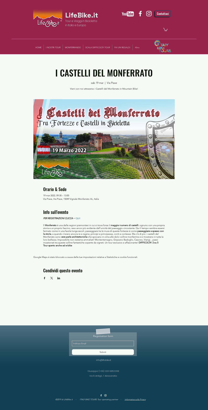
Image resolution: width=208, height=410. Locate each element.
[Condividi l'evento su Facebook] (44, 278)
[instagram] (149, 13)
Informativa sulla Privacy (135, 399)
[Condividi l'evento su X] (51, 278)
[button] (165, 29)
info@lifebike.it (103, 360)
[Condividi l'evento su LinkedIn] (58, 278)
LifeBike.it (81, 15)
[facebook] (140, 13)
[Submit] (103, 352)
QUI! (78, 218)
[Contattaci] (163, 13)
